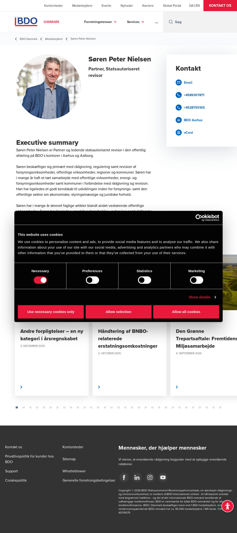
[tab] (17, 407)
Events (106, 5)
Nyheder (127, 5)
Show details (199, 297)
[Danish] (191, 5)
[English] (198, 5)
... (156, 22)
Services (133, 21)
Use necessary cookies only (50, 312)
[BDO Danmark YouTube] (162, 477)
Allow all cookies (186, 312)
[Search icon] (170, 21)
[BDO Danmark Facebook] (124, 477)
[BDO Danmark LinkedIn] (137, 477)
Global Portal (172, 5)
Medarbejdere (82, 5)
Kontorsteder (53, 5)
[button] (220, 5)
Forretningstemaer (98, 21)
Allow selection (118, 312)
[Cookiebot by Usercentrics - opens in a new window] (199, 217)
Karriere (148, 5)
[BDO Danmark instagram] (150, 477)
